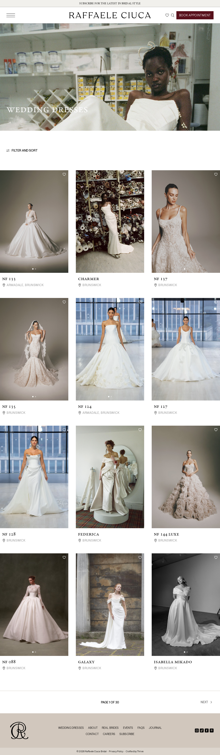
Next (207, 702)
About (93, 727)
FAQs (141, 727)
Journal (155, 727)
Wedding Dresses (71, 727)
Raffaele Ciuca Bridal (96, 751)
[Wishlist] (167, 15)
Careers (109, 734)
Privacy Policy (116, 751)
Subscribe (126, 734)
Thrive (140, 751)
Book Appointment (195, 15)
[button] (33, 269)
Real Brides (110, 727)
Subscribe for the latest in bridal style (110, 3)
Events (128, 727)
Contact (92, 734)
